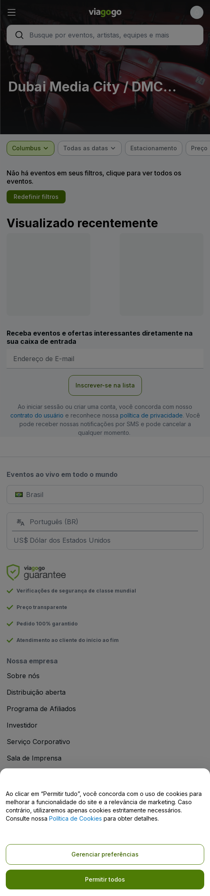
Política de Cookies (75, 818)
